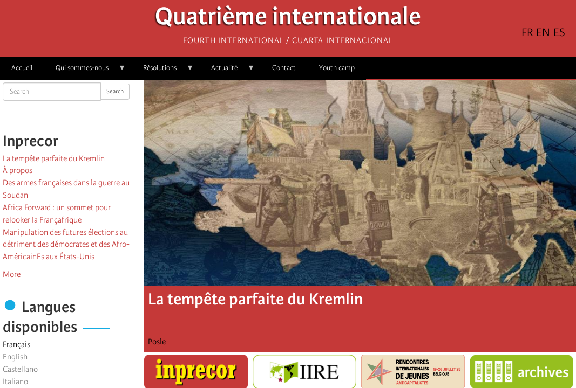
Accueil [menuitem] (21, 68)
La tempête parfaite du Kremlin (54, 158)
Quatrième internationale (288, 19)
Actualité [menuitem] (227, 71)
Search (115, 91)
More (12, 274)
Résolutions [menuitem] (163, 71)
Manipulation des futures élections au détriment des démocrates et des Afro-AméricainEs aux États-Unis (66, 244)
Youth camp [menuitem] (337, 68)
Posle (157, 342)
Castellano (20, 369)
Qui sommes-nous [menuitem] (85, 71)
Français (16, 344)
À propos (17, 170)
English (15, 357)
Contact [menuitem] (284, 68)
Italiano (15, 381)
